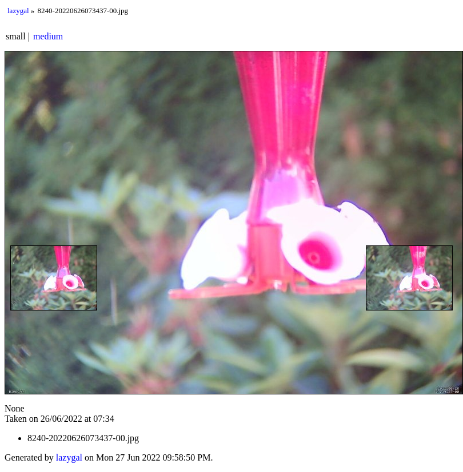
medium (48, 36)
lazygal (18, 10)
